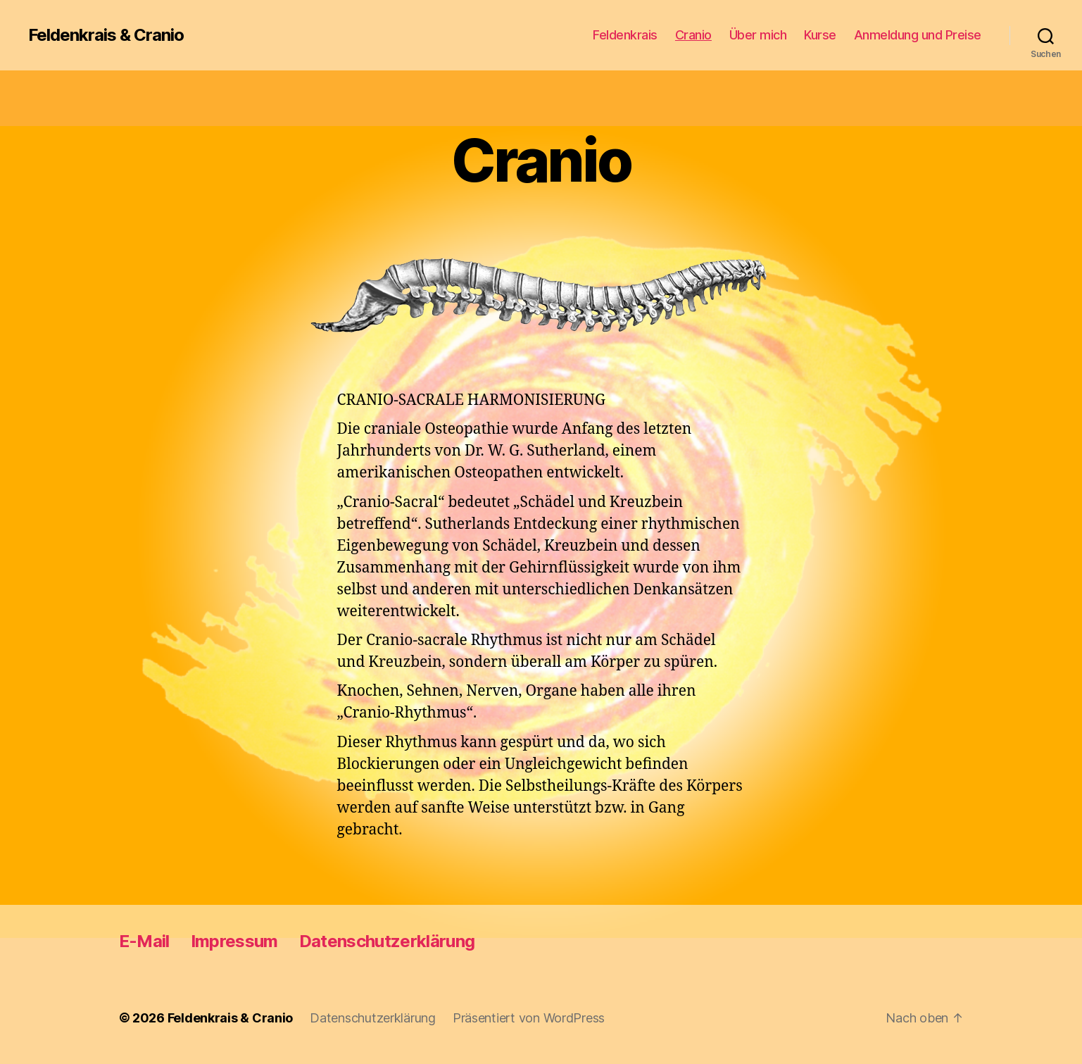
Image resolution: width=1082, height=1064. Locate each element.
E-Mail (144, 941)
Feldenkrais (625, 34)
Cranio (693, 34)
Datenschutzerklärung (387, 941)
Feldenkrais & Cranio (106, 35)
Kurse (820, 34)
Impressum (234, 941)
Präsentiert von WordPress (529, 1017)
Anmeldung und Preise (917, 34)
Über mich (758, 34)
